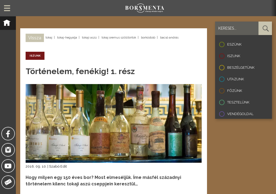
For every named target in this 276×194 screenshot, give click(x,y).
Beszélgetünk (240, 67)
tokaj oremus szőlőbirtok (119, 37)
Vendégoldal (240, 114)
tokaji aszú (89, 37)
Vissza (34, 37)
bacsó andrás (169, 37)
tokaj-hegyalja (67, 37)
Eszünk (234, 44)
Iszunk (233, 56)
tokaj (49, 37)
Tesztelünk (238, 102)
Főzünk (234, 91)
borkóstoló (148, 37)
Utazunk (235, 79)
